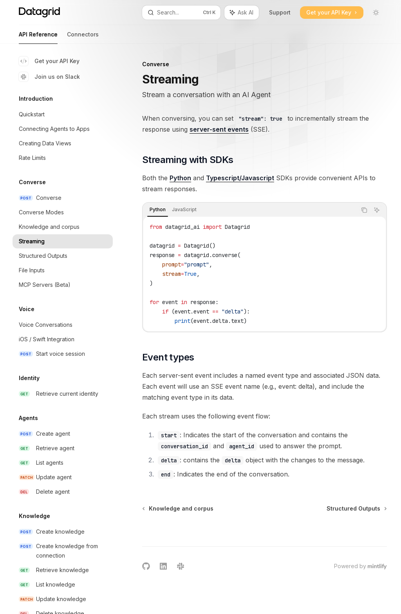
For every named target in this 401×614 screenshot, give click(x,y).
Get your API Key (49, 61)
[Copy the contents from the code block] (364, 210)
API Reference (38, 37)
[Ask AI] (377, 210)
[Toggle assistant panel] (241, 12)
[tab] (157, 209)
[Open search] (181, 12)
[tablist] (249, 210)
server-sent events (219, 129)
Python (180, 178)
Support (280, 12)
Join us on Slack (49, 77)
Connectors (83, 37)
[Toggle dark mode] (376, 12)
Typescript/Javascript (240, 178)
